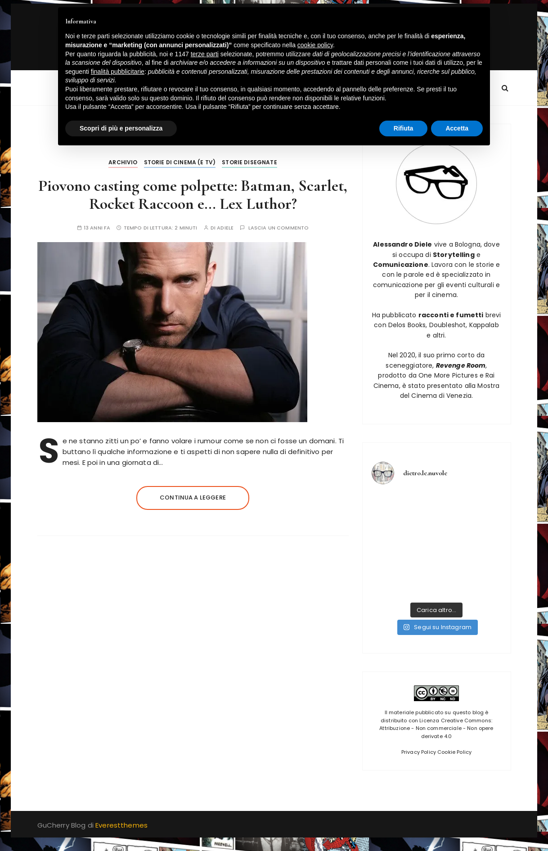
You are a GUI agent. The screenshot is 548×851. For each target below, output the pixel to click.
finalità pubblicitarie (117, 71)
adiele (225, 227)
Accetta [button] (456, 128)
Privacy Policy (418, 752)
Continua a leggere (193, 497)
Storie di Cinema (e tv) (180, 162)
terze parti (205, 54)
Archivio (122, 162)
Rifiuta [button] (403, 128)
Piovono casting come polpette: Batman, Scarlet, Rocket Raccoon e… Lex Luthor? (192, 194)
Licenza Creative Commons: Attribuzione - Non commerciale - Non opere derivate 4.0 (436, 728)
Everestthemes (121, 825)
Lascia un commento (278, 227)
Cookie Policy (454, 752)
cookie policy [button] (315, 45)
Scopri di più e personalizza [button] (121, 128)
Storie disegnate (249, 162)
